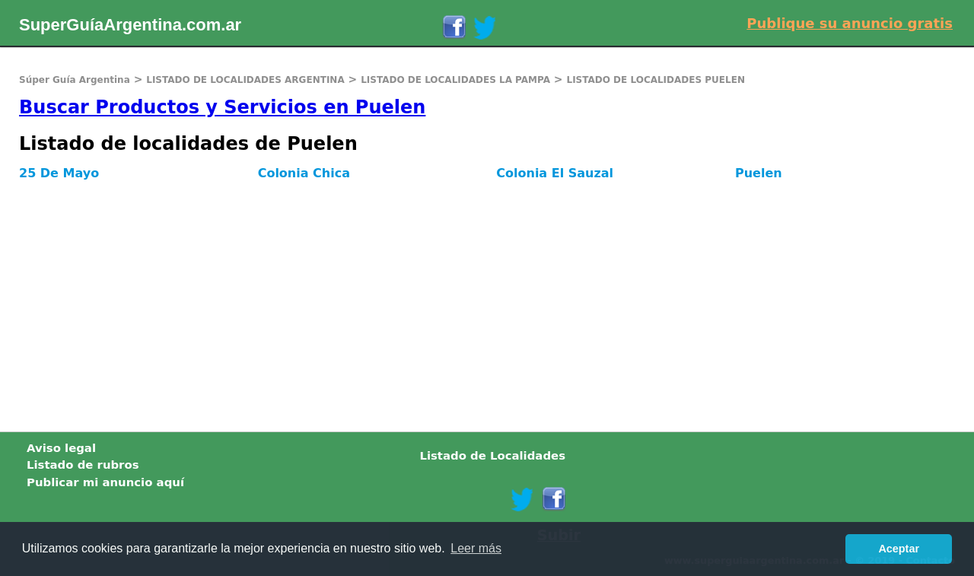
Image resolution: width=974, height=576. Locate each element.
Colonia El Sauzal (554, 173)
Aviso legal (61, 448)
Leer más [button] (475, 548)
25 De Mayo (59, 173)
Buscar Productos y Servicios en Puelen (222, 107)
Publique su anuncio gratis (849, 23)
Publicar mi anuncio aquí (105, 482)
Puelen (758, 173)
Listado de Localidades (492, 456)
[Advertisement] (456, 302)
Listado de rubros (83, 465)
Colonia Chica (304, 173)
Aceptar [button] (898, 549)
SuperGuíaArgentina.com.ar (130, 24)
